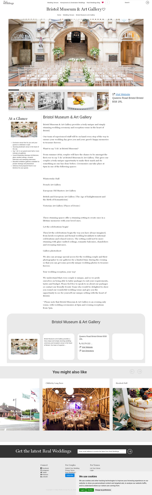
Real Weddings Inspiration (73, 472)
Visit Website (122, 94)
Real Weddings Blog (93, 2)
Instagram (44, 470)
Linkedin (44, 477)
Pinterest (44, 474)
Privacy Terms (70, 470)
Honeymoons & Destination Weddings (72, 2)
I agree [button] (82, 490)
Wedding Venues (52, 2)
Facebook (44, 468)
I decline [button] (90, 490)
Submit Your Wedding (72, 468)
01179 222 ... (86, 343)
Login (92, 470)
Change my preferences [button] (103, 490)
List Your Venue (95, 468)
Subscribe (70, 475)
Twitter (43, 472)
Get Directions (88, 351)
